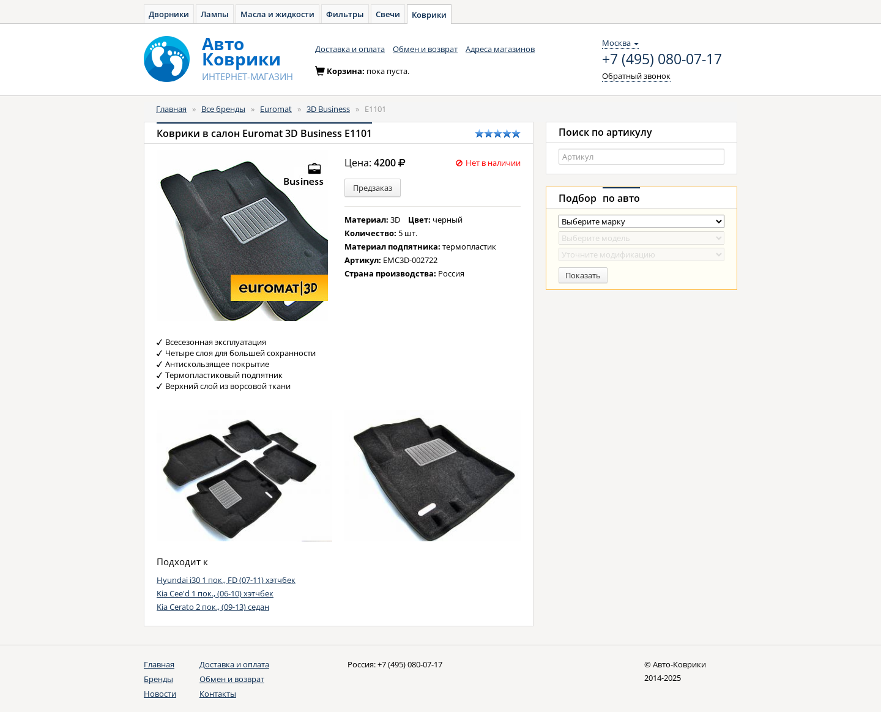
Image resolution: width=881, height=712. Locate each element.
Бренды (158, 678)
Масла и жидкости (277, 14)
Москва (620, 42)
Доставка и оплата (350, 48)
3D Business (328, 108)
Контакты (217, 693)
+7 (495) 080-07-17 (662, 59)
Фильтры (345, 14)
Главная (171, 108)
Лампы (215, 14)
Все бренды (223, 108)
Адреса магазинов (500, 48)
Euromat (276, 108)
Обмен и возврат (425, 48)
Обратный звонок (636, 75)
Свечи (388, 14)
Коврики (429, 14)
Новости (160, 693)
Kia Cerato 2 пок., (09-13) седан (213, 606)
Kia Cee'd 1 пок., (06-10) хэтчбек (215, 593)
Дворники (169, 14)
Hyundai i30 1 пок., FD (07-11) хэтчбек (226, 579)
